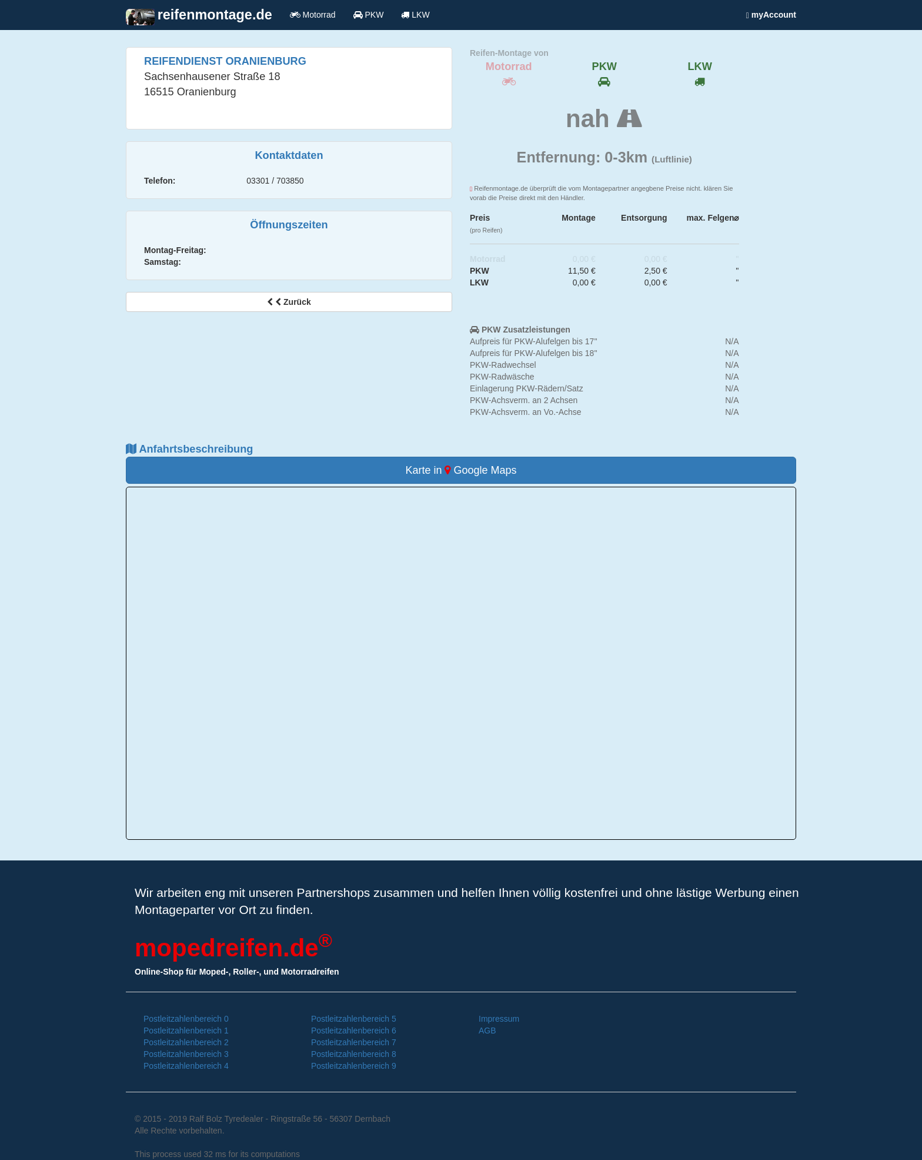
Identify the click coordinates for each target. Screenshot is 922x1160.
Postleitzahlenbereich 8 (353, 1054)
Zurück (288, 302)
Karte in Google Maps (460, 470)
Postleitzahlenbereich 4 (186, 1066)
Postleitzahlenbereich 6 (353, 1030)
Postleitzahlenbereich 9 (353, 1066)
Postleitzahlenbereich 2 (186, 1042)
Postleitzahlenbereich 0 (186, 1018)
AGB (487, 1030)
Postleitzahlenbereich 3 (186, 1054)
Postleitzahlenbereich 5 (353, 1018)
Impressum (499, 1018)
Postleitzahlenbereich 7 (353, 1042)
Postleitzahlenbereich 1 (186, 1030)
